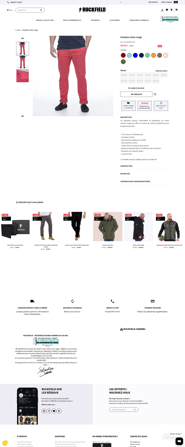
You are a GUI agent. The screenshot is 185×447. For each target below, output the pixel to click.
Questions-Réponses (24, 442)
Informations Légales (24, 444)
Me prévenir (136, 94)
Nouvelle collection (44, 20)
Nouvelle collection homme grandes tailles (70, 442)
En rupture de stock (136, 88)
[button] (5, 443)
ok (134, 410)
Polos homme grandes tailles (65, 444)
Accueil (17, 30)
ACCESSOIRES (115, 20)
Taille (123, 70)
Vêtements (95, 20)
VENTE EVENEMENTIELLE (72, 20)
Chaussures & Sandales (139, 20)
